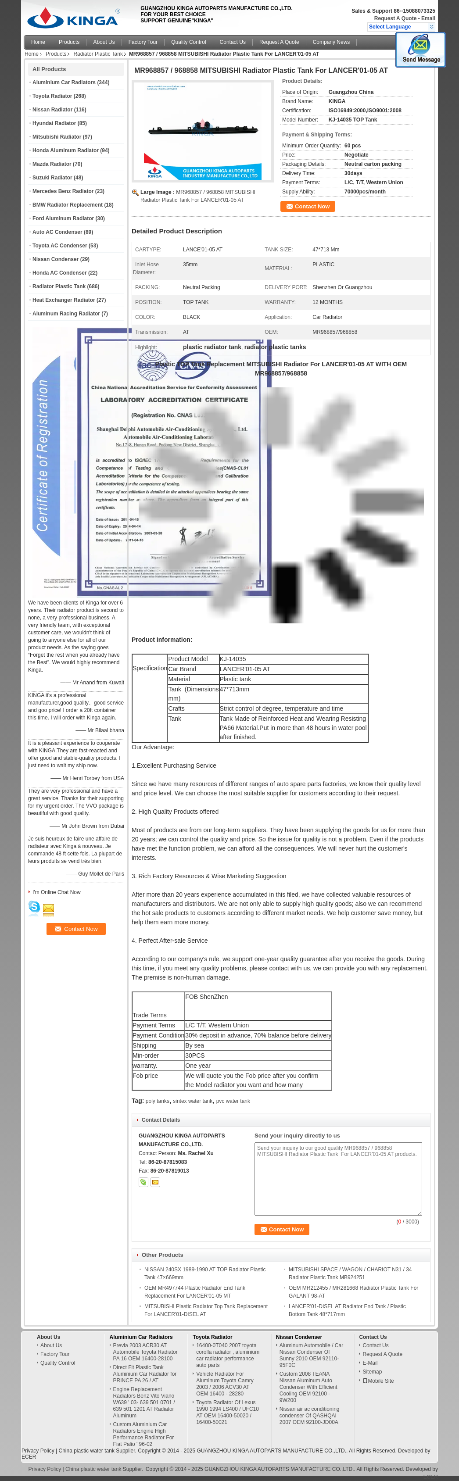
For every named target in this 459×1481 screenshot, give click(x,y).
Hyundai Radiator (54, 123)
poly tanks (157, 1101)
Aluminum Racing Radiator (66, 314)
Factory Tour (143, 42)
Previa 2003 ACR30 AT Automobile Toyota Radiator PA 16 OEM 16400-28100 (145, 1352)
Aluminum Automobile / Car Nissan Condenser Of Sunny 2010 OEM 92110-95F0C (311, 1355)
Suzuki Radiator (52, 178)
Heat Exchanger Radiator (63, 300)
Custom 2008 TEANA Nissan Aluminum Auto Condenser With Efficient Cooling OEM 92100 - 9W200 (308, 1387)
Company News (331, 42)
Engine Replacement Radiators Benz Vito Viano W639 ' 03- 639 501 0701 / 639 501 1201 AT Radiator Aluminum (144, 1402)
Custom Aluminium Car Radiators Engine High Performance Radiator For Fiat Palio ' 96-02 (143, 1434)
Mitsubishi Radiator (56, 137)
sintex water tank (192, 1101)
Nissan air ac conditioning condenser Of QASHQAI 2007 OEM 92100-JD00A (310, 1415)
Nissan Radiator (52, 110)
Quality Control (188, 42)
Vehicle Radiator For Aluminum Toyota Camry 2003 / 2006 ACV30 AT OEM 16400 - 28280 (225, 1384)
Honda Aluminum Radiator (65, 150)
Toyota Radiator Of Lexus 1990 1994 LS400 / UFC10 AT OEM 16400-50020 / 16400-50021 (227, 1412)
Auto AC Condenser (57, 232)
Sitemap (372, 1372)
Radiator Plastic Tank (98, 54)
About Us (104, 42)
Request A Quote (395, 18)
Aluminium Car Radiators (64, 82)
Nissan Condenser (55, 259)
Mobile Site (378, 1381)
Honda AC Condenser (59, 273)
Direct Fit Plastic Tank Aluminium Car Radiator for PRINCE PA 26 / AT (145, 1374)
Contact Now (312, 206)
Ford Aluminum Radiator (63, 218)
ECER (29, 1457)
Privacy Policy (38, 1451)
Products (69, 42)
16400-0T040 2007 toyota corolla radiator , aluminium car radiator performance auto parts (227, 1355)
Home (38, 42)
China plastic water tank (86, 1451)
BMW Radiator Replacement (67, 205)
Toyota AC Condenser (59, 246)
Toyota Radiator (52, 96)
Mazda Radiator (52, 164)
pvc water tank (233, 1101)
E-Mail (369, 1363)
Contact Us (233, 42)
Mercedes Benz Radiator (62, 191)
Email (428, 18)
